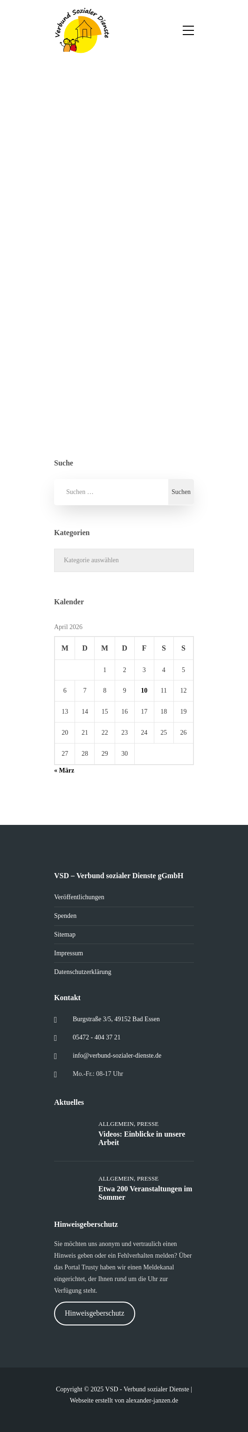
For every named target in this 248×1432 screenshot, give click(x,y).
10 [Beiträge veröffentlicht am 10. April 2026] (144, 690)
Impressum (68, 953)
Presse (147, 1123)
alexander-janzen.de (152, 1400)
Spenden (65, 915)
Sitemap (65, 934)
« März (64, 770)
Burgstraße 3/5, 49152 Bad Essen (116, 1019)
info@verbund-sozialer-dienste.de (117, 1055)
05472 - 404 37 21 (97, 1037)
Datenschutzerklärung (82, 971)
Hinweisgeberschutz (94, 1313)
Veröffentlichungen (79, 897)
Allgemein (116, 1123)
